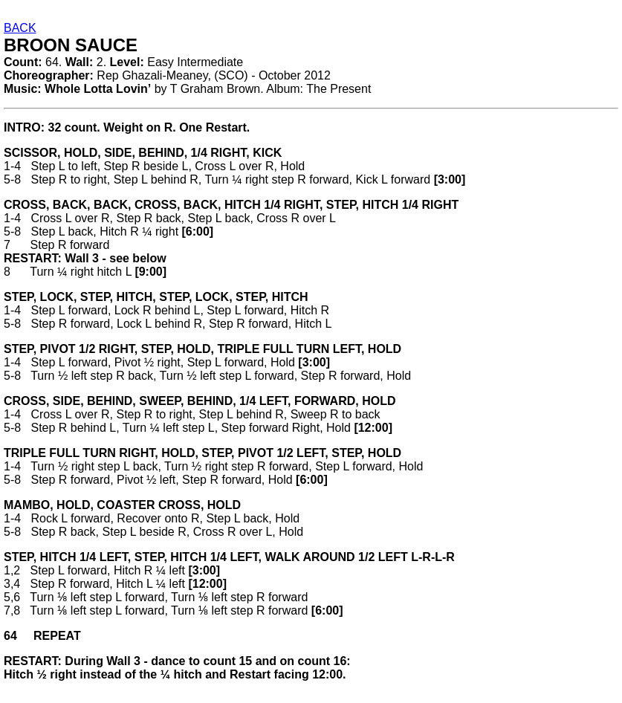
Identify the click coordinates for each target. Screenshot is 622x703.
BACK (20, 28)
